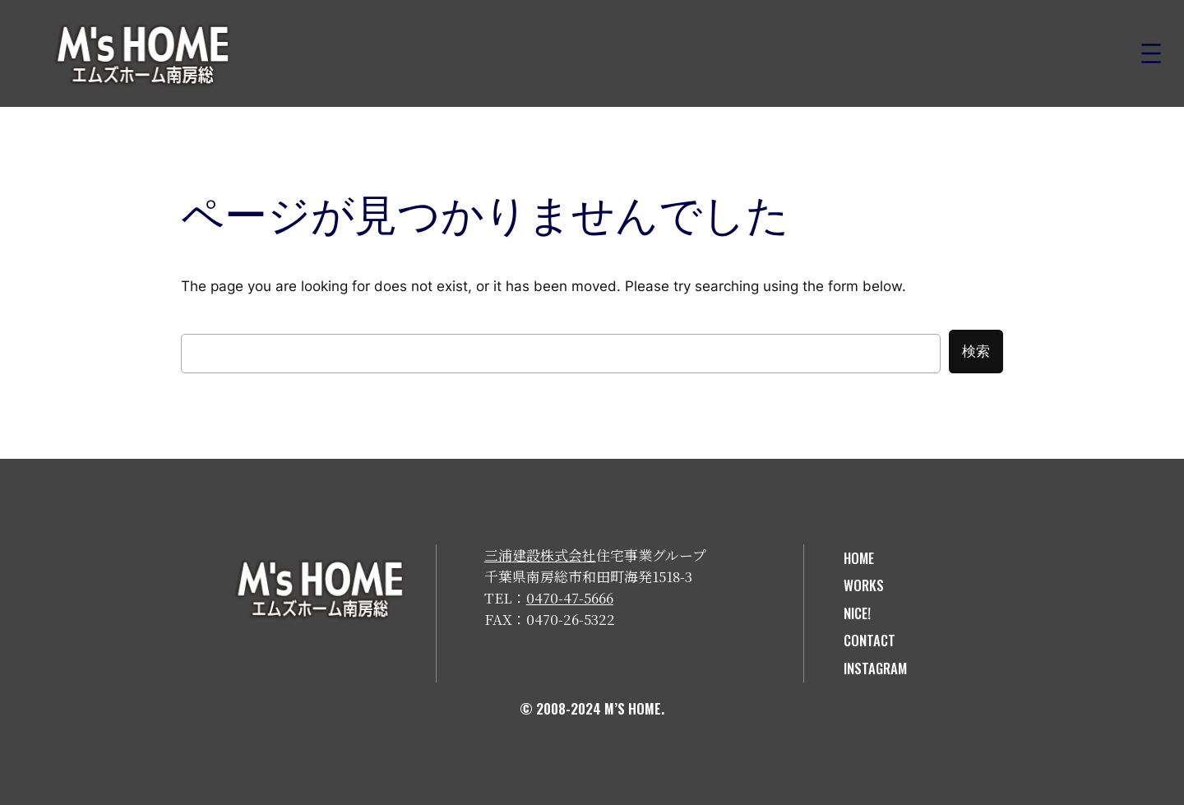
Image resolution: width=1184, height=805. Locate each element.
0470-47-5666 (569, 598)
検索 (976, 351)
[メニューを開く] (1151, 53)
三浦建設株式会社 (540, 555)
